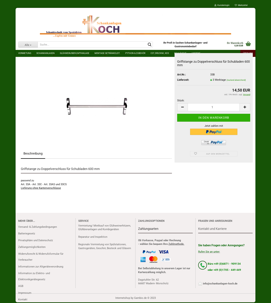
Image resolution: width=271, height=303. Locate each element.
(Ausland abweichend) (236, 80)
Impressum (24, 292)
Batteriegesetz (26, 233)
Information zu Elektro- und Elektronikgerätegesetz (34, 276)
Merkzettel (241, 5)
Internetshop (122, 297)
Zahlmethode (176, 244)
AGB (20, 286)
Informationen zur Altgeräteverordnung (40, 266)
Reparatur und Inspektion (92, 236)
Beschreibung (33, 153)
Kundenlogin (222, 5)
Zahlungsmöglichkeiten (32, 247)
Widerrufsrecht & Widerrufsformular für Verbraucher (40, 257)
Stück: (181, 100)
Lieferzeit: (183, 79)
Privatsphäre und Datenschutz (35, 240)
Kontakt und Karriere (212, 229)
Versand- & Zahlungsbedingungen (37, 226)
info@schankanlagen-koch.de (220, 283)
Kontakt (22, 299)
